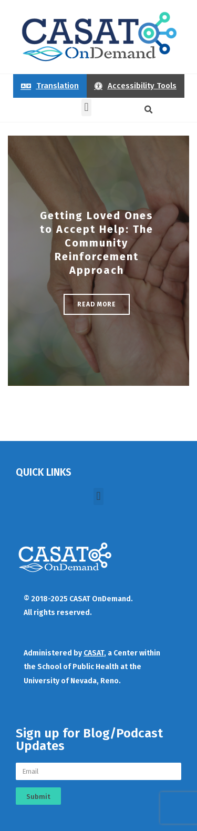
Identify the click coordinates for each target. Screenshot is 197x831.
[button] (86, 107)
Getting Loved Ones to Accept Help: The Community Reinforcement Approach (96, 242)
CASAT (94, 653)
